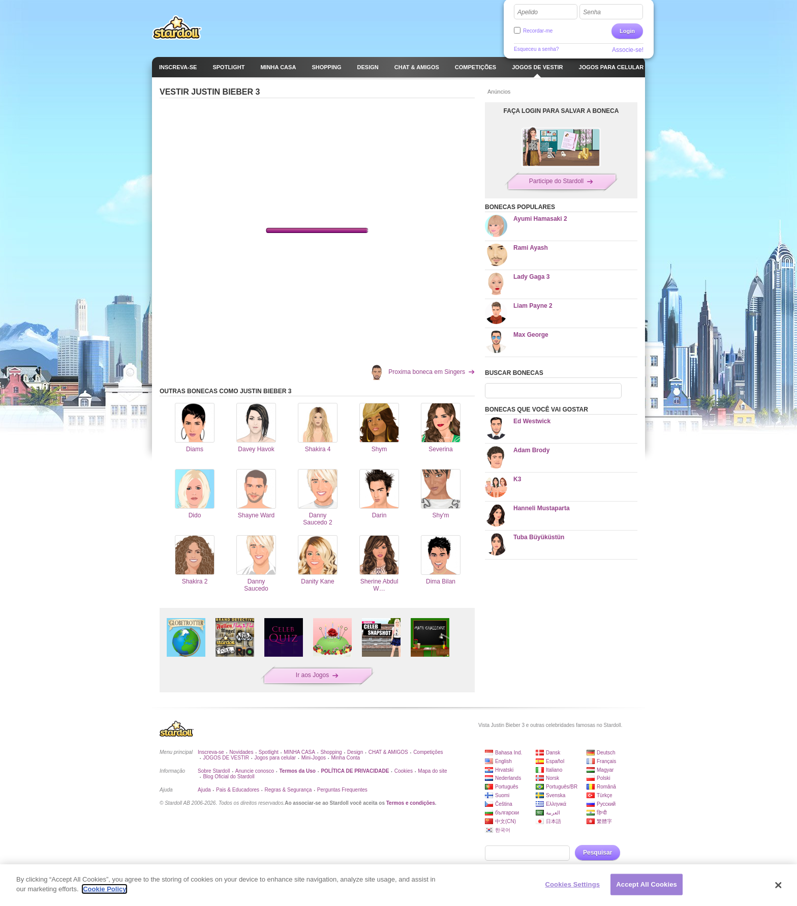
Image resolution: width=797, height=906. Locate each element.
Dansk (553, 752)
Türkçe (604, 795)
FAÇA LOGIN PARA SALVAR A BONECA (561, 110)
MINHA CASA (299, 752)
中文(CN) (505, 821)
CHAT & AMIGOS (388, 752)
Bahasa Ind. (508, 752)
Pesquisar (597, 852)
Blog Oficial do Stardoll (228, 776)
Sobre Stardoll (214, 771)
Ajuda (204, 790)
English (503, 761)
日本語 (553, 821)
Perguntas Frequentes (342, 790)
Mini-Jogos (313, 758)
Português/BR (561, 787)
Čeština (503, 804)
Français (606, 761)
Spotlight (269, 752)
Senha (592, 12)
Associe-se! (627, 49)
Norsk (552, 778)
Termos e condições (410, 803)
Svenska (555, 795)
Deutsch (606, 752)
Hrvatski (504, 770)
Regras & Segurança (288, 790)
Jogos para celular (275, 758)
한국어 (502, 830)
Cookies (403, 771)
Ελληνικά (556, 804)
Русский (606, 804)
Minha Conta (345, 758)
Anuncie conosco (254, 771)
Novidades (241, 752)
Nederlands (508, 778)
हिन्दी (602, 812)
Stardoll (177, 27)
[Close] (779, 885)
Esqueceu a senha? (536, 49)
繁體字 (604, 821)
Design (355, 752)
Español (555, 761)
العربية (553, 812)
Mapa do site (432, 771)
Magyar (605, 770)
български (507, 812)
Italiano (554, 770)
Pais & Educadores (237, 790)
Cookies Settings (572, 884)
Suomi (502, 795)
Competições (428, 752)
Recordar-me (538, 31)
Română (606, 787)
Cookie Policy (104, 889)
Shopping (331, 752)
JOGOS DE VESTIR (226, 758)
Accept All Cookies (646, 884)
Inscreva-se (211, 752)
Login (627, 31)
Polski (603, 778)
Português (506, 787)
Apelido (527, 12)
